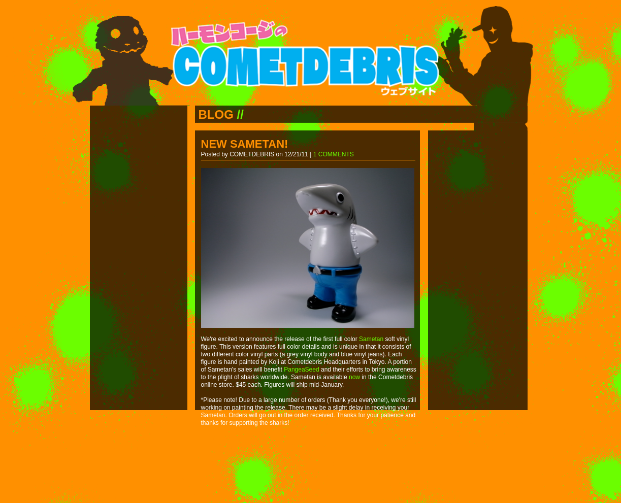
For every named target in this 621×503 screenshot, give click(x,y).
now (354, 377)
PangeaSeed (301, 369)
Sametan (371, 339)
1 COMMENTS (333, 154)
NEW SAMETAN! (244, 144)
